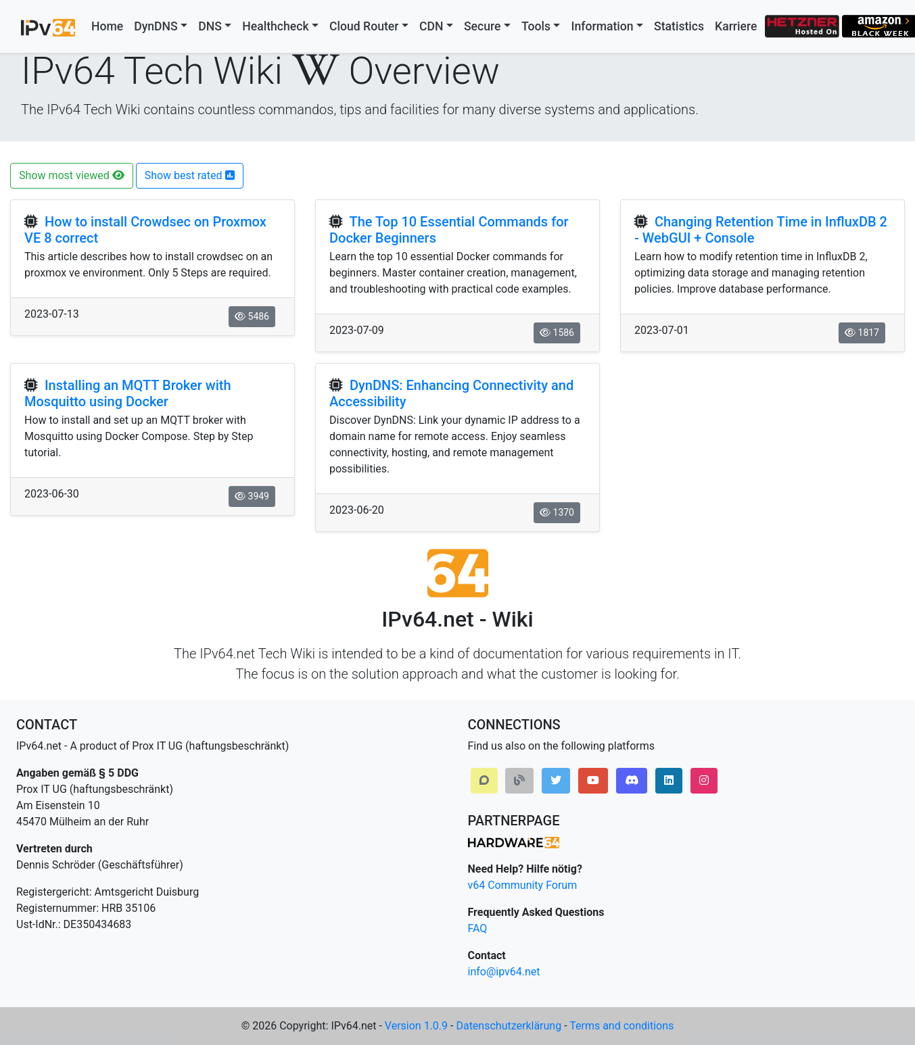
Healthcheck (275, 26)
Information (602, 26)
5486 (252, 316)
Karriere (736, 26)
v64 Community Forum (523, 885)
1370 (557, 512)
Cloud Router (363, 26)
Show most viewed (71, 175)
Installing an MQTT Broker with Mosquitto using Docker (127, 393)
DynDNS (156, 26)
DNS (210, 26)
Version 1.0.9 (416, 1025)
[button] (484, 781)
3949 (252, 496)
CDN (431, 26)
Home (107, 26)
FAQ (478, 928)
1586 (557, 332)
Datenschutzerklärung (508, 1025)
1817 (862, 332)
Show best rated (190, 175)
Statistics (679, 26)
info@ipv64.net (504, 971)
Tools (535, 26)
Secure (482, 26)
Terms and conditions (621, 1025)
